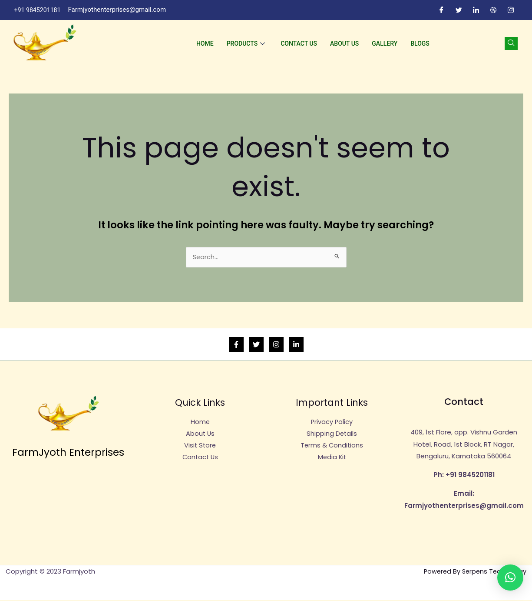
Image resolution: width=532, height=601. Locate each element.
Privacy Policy (332, 422)
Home (205, 43)
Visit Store (200, 446)
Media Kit (332, 459)
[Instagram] (511, 10)
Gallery (384, 43)
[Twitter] (459, 10)
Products (246, 43)
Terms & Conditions (332, 446)
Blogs (420, 43)
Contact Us (299, 43)
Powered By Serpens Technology (473, 572)
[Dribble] (493, 10)
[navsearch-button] (511, 43)
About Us (344, 43)
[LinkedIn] (476, 10)
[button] (510, 577)
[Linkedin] (296, 345)
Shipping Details (331, 434)
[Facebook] (441, 10)
